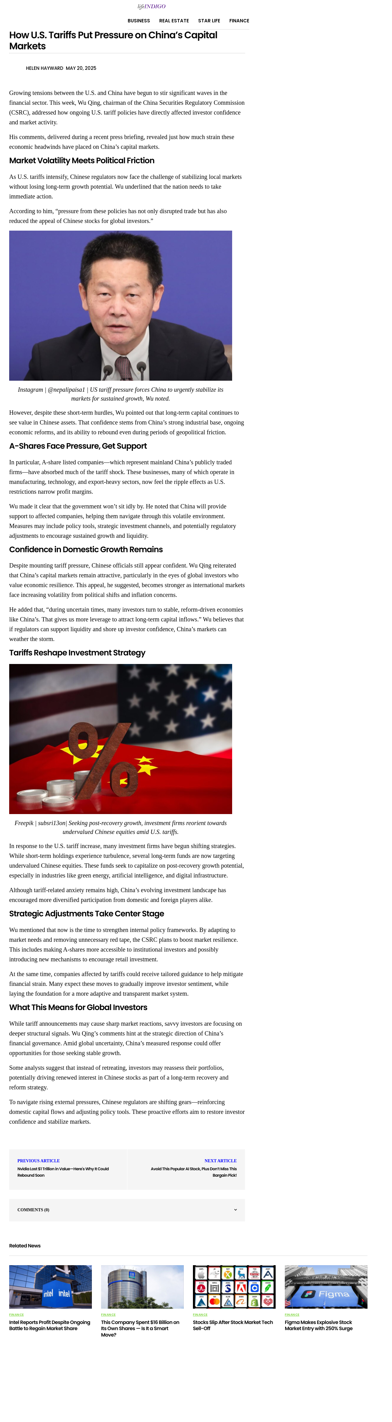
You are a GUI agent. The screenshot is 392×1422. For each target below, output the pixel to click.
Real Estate (174, 20)
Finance (239, 20)
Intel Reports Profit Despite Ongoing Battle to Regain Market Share (49, 1325)
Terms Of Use (246, 1385)
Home (220, 1385)
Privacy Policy (133, 1385)
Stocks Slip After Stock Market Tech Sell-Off (233, 1325)
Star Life (209, 20)
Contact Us (194, 1385)
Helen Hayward (44, 68)
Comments (33, 1210)
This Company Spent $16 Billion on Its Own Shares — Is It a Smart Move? (140, 1329)
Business (139, 20)
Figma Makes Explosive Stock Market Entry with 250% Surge (318, 1325)
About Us (165, 1385)
